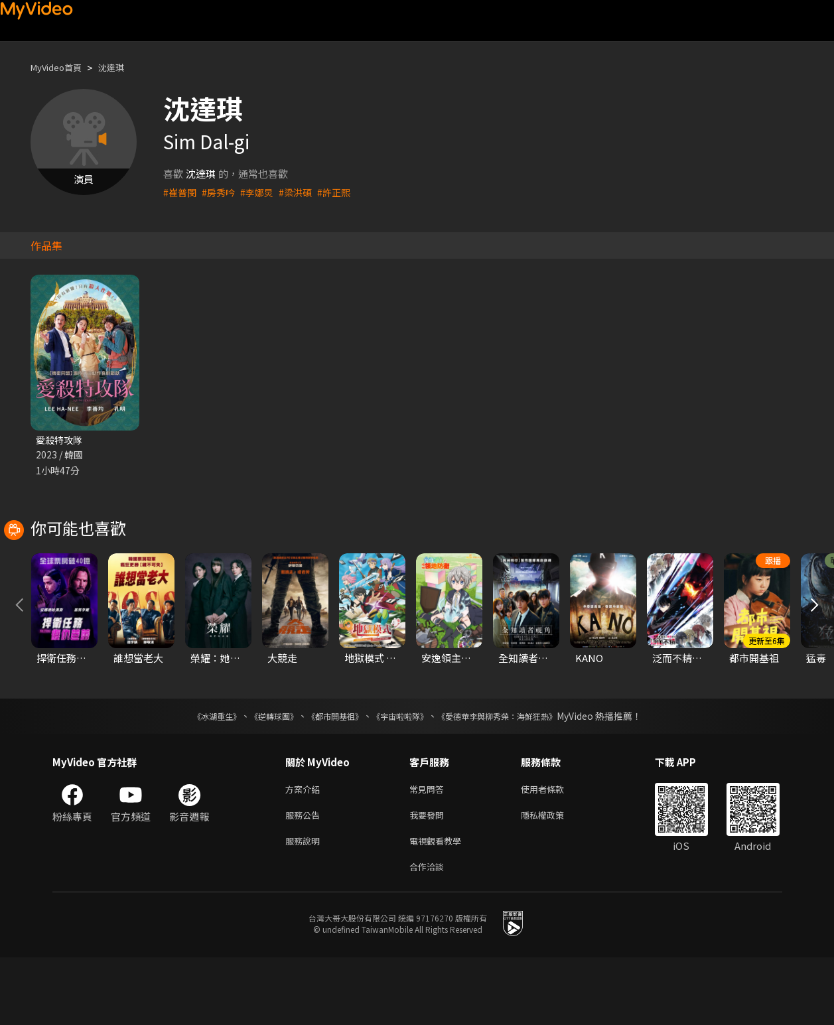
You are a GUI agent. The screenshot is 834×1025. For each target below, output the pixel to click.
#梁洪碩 (302, 192)
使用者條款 (554, 849)
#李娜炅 (261, 192)
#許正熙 (342, 192)
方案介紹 (305, 849)
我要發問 (429, 877)
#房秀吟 (221, 192)
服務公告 (305, 877)
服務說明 (305, 905)
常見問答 (429, 849)
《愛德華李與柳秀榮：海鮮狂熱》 (514, 775)
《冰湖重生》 (194, 775)
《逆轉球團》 (259, 775)
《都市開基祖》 (328, 775)
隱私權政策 (554, 877)
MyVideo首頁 (61, 67)
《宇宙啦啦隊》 (402, 775)
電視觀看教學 (439, 905)
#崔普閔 (180, 192)
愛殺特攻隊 (61, 440)
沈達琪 (122, 67)
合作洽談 (429, 933)
